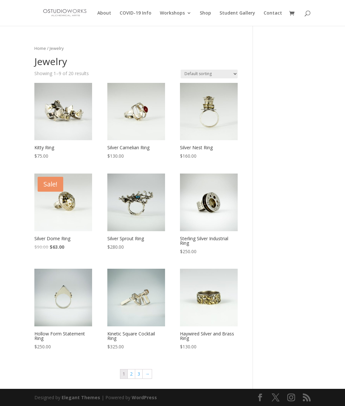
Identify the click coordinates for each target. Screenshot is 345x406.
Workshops (172, 13)
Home (40, 48)
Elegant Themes (81, 397)
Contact (273, 13)
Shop (205, 13)
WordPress (144, 397)
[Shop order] (209, 74)
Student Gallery (237, 13)
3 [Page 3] (138, 374)
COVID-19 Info (135, 13)
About (104, 13)
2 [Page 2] (131, 374)
